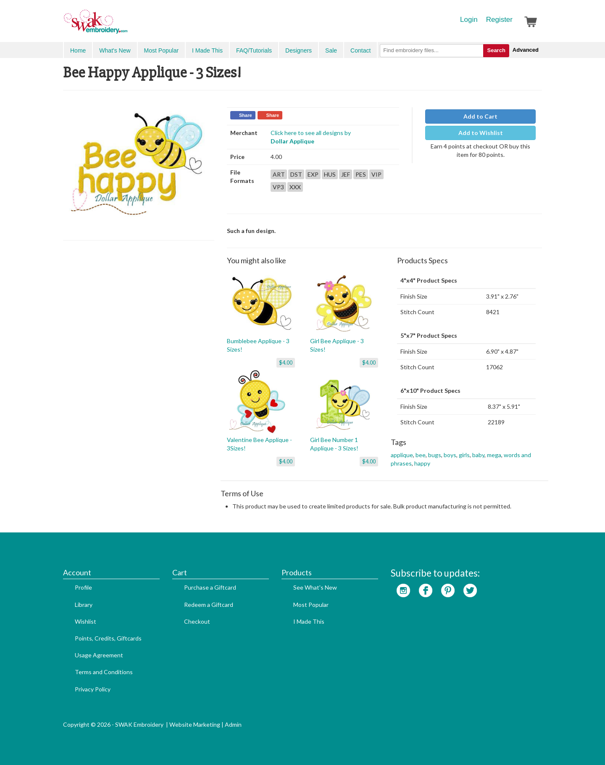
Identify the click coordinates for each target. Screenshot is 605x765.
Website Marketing (194, 724)
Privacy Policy (92, 689)
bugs (434, 454)
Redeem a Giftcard (208, 604)
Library (83, 604)
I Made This (207, 50)
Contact (360, 50)
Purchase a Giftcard (210, 587)
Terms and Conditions (104, 671)
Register (499, 20)
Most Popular (161, 50)
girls (464, 454)
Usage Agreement (99, 655)
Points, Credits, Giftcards (108, 638)
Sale (331, 50)
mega (494, 454)
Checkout (197, 621)
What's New (114, 50)
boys (450, 454)
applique (402, 454)
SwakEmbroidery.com (126, 25)
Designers (298, 50)
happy (422, 463)
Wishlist (85, 621)
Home (78, 50)
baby (478, 454)
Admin (233, 724)
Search (496, 50)
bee (421, 454)
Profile (83, 587)
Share (245, 115)
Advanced (526, 50)
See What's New (315, 587)
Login (469, 20)
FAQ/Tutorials (254, 50)
